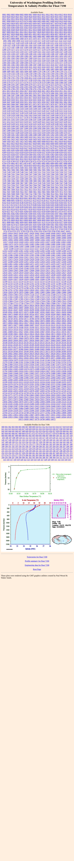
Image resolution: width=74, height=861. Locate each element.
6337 (43, 152)
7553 (9, 185)
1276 (35, 50)
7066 (35, 168)
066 (13, 433)
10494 (58, 235)
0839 (13, 34)
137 (40, 440)
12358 (10, 251)
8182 (39, 205)
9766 (54, 231)
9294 (39, 225)
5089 (39, 106)
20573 (47, 351)
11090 (58, 244)
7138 (13, 172)
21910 (26, 376)
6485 (44, 157)
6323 (17, 152)
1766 (61, 74)
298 (16, 457)
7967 (44, 196)
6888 (65, 163)
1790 (9, 78)
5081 (4, 106)
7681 (70, 192)
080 (60, 433)
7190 (9, 176)
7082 (4, 170)
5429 (35, 139)
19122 (53, 325)
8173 (9, 205)
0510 (17, 25)
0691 (52, 30)
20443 (26, 349)
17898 (53, 303)
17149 (42, 295)
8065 (44, 198)
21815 (31, 371)
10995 (21, 240)
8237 (48, 209)
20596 (5, 354)
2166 (61, 80)
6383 (57, 155)
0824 (30, 32)
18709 (47, 316)
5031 (17, 100)
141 (54, 440)
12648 (37, 277)
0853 (39, 34)
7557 (17, 185)
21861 (26, 373)
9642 (65, 227)
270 (64, 453)
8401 (61, 214)
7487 (26, 183)
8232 (44, 209)
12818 (21, 290)
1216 (65, 47)
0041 (70, 17)
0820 (13, 32)
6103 (17, 146)
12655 (5, 279)
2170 (9, 82)
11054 (37, 242)
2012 (30, 78)
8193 (70, 205)
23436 (47, 406)
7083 (9, 170)
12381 (53, 253)
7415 (57, 181)
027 (23, 429)
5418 (65, 137)
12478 (63, 264)
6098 (70, 144)
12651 (53, 277)
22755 (58, 393)
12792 (15, 290)
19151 (5, 327)
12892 (5, 295)
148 (6, 442)
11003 (47, 240)
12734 (15, 284)
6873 (22, 163)
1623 (9, 67)
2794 (44, 89)
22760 (69, 393)
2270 (30, 85)
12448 (10, 262)
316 (8, 460)
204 (54, 447)
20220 (42, 345)
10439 (31, 233)
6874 (26, 163)
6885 (57, 163)
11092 (68, 244)
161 (50, 442)
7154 (52, 172)
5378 (4, 135)
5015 (22, 98)
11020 (21, 242)
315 (4, 460)
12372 (10, 253)
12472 (37, 264)
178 (37, 444)
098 (50, 436)
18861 (26, 321)
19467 (42, 332)
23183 (10, 404)
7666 (48, 192)
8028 (17, 198)
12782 (37, 288)
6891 (4, 165)
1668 (65, 67)
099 (54, 436)
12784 (47, 288)
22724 (5, 393)
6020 (70, 141)
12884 (47, 292)
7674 (65, 192)
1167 (52, 45)
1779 (30, 76)
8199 (22, 207)
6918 (26, 165)
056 (50, 431)
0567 (48, 25)
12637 (47, 275)
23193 (21, 404)
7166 (26, 174)
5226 (65, 122)
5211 (4, 122)
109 (17, 438)
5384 (22, 135)
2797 (57, 89)
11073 (10, 244)
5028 (4, 100)
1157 (9, 45)
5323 (65, 130)
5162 (26, 115)
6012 (57, 141)
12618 (15, 273)
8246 (57, 209)
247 (57, 451)
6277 (57, 148)
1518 (70, 58)
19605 (21, 334)
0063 (57, 19)
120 (53, 438)
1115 (31, 41)
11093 (5, 246)
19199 (31, 327)
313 (67, 457)
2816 (22, 91)
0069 (13, 21)
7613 (30, 190)
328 (45, 460)
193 (16, 447)
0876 (13, 36)
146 (71, 440)
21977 (10, 378)
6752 (39, 161)
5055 (39, 102)
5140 (30, 113)
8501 (57, 218)
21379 (69, 362)
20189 (31, 345)
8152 (35, 203)
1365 (22, 56)
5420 (4, 139)
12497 (58, 266)
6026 (26, 144)
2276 (57, 85)
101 (60, 436)
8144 (13, 203)
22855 (5, 397)
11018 (10, 242)
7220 (48, 176)
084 (3, 436)
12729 (69, 281)
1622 (4, 67)
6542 (65, 157)
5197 (35, 120)
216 (23, 449)
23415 (37, 406)
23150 (5, 404)
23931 (53, 415)
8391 (35, 214)
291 (64, 455)
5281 (70, 126)
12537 (63, 266)
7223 (61, 176)
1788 (70, 76)
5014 (17, 98)
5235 (35, 124)
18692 (37, 316)
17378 (5, 299)
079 (57, 433)
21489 (10, 367)
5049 (17, 102)
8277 (13, 211)
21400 (10, 365)
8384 (22, 214)
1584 (22, 65)
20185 (26, 345)
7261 (30, 179)
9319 (30, 227)
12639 (58, 275)
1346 (52, 54)
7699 (17, 194)
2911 (61, 91)
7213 (26, 176)
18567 (42, 314)
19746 (21, 336)
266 (50, 453)
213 (13, 449)
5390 (44, 135)
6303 (48, 150)
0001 (4, 14)
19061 (53, 323)
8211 (70, 207)
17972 (10, 306)
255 (13, 453)
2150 (65, 78)
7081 (70, 168)
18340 (69, 310)
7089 (30, 170)
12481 (10, 266)
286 (47, 455)
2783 (70, 87)
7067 (39, 168)
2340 (13, 87)
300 (23, 457)
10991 (5, 240)
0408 (52, 21)
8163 (48, 203)
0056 (26, 19)
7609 (13, 190)
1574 (48, 63)
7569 (48, 185)
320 (21, 460)
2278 (65, 85)
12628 (69, 273)
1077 (39, 39)
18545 (26, 314)
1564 (4, 63)
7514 (35, 183)
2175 (30, 82)
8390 (30, 214)
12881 (31, 292)
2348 (48, 87)
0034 (52, 17)
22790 (26, 395)
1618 (61, 65)
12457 (58, 262)
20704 (31, 356)
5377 (70, 133)
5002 (35, 95)
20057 (26, 341)
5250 (30, 126)
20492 (42, 349)
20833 (58, 356)
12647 (31, 277)
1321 (39, 52)
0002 (9, 14)
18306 (37, 310)
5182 (44, 117)
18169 (58, 308)
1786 (61, 76)
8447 (26, 216)
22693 (42, 391)
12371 (5, 253)
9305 (70, 225)
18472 (10, 314)
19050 (47, 323)
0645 (4, 30)
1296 (70, 50)
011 (40, 427)
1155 (69, 43)
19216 (42, 327)
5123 (30, 111)
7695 (9, 194)
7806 (48, 194)
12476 (53, 264)
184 (57, 444)
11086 (47, 244)
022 (6, 429)
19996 (47, 338)
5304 (61, 128)
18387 (37, 312)
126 (3, 440)
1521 (13, 60)
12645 (21, 277)
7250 (65, 176)
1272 (17, 50)
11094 (11, 246)
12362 (26, 251)
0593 (30, 28)
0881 (30, 36)
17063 (15, 295)
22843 (63, 395)
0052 (9, 19)
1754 (9, 74)
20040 (5, 341)
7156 (61, 172)
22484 (42, 386)
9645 (70, 227)
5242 (65, 124)
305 (40, 457)
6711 (4, 161)
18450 (63, 312)
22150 (37, 380)
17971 (5, 306)
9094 (22, 222)
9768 (58, 231)
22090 (10, 380)
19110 (42, 325)
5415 (52, 137)
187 (67, 444)
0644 (70, 28)
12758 (31, 286)
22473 (26, 386)
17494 (10, 301)
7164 (17, 174)
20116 (21, 343)
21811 (26, 371)
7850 (9, 196)
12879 (21, 292)
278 (20, 455)
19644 (47, 334)
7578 (65, 185)
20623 (42, 354)
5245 (9, 126)
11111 (21, 249)
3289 (22, 95)
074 (40, 433)
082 (67, 433)
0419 (61, 21)
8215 (17, 209)
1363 (13, 56)
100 (57, 436)
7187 (65, 174)
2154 (13, 80)
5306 (70, 128)
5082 (9, 106)
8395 (52, 214)
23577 (21, 411)
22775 (15, 395)
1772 (13, 76)
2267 (17, 85)
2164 (52, 80)
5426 (30, 139)
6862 (13, 163)
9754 (10, 231)
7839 (65, 194)
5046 (4, 102)
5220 (39, 122)
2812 (4, 91)
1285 (65, 50)
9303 (61, 225)
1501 (9, 58)
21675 (31, 369)
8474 (65, 216)
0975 (9, 39)
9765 (49, 231)
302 (30, 457)
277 (16, 455)
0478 (57, 23)
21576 (69, 367)
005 (20, 427)
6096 (61, 144)
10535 (10, 238)
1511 (39, 58)
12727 (58, 281)
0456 (35, 23)
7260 (26, 179)
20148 (69, 343)
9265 (4, 225)
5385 (26, 135)
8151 (30, 203)
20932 (31, 358)
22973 (15, 400)
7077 (52, 168)
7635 (65, 190)
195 (23, 447)
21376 (63, 362)
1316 (22, 52)
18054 (53, 306)
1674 (22, 69)
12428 (26, 260)
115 (36, 438)
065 (9, 433)
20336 (53, 347)
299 (20, 457)
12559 (53, 268)
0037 (61, 17)
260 (30, 453)
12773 (63, 286)
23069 (15, 402)
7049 (22, 168)
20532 (5, 351)
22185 (63, 380)
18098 (26, 308)
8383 (17, 214)
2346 (39, 87)
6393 (70, 155)
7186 (61, 174)
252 (3, 453)
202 (47, 447)
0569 (57, 25)
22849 (69, 395)
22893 (21, 397)
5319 (48, 130)
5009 (65, 95)
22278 (21, 384)
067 (16, 433)
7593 (22, 187)
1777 (22, 76)
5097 (70, 106)
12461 (10, 264)
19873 (58, 336)
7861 (17, 196)
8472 (61, 216)
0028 (26, 17)
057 (54, 431)
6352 (65, 152)
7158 (70, 172)
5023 (52, 98)
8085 (70, 198)
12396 (37, 255)
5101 (13, 109)
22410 (69, 384)
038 (60, 429)
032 (40, 429)
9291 (30, 225)
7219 (43, 176)
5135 (9, 113)
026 (20, 429)
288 (54, 455)
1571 (35, 63)
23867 (31, 415)
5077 (57, 104)
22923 (37, 397)
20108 (5, 343)
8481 (13, 218)
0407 (48, 21)
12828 (5, 292)
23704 (5, 413)
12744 (42, 284)
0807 (4, 32)
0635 (48, 28)
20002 (58, 338)
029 (30, 429)
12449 (15, 262)
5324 (70, 130)
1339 (26, 54)
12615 (69, 270)
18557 (37, 314)
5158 (9, 115)
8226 (39, 209)
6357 (17, 155)
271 (67, 453)
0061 (48, 19)
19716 (69, 334)
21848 (15, 373)
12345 (67, 249)
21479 (63, 365)
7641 (70, 190)
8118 (26, 200)
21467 (53, 365)
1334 (4, 54)
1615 (48, 65)
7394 (26, 181)
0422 (4, 23)
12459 (69, 262)
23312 (47, 404)
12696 (42, 279)
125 (70, 438)
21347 (53, 362)
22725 (10, 393)
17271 (26, 297)
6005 (39, 141)
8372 (57, 211)
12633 (26, 275)
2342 (22, 87)
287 (50, 455)
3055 (30, 93)
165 (64, 442)
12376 (26, 253)
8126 (43, 200)
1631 (30, 67)
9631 (48, 227)
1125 (5, 43)
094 (37, 436)
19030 (37, 323)
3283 (65, 93)
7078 (57, 168)
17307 (31, 297)
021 (3, 429)
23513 (47, 408)
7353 (65, 179)
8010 (4, 198)
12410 (21, 257)
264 (43, 453)
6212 (56, 146)
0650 (22, 30)
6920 (35, 165)
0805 (70, 30)
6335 (35, 152)
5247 (17, 126)
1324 (52, 52)
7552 (4, 185)
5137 (17, 113)
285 (43, 455)
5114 (65, 109)
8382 (13, 214)
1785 (57, 76)
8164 (52, 203)
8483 (22, 218)
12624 (47, 273)
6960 (57, 165)
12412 (31, 257)
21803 (10, 371)
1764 (52, 74)
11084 (37, 244)
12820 (31, 290)
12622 (37, 273)
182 (50, 444)
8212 (4, 209)
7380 (9, 181)
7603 (61, 187)
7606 (4, 190)
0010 (39, 14)
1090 (70, 39)
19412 (15, 332)
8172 (4, 205)
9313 (17, 227)
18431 (58, 312)
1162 (30, 45)
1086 (52, 39)
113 (30, 438)
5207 (57, 120)
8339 (44, 211)
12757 (26, 286)
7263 (39, 179)
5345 (57, 133)
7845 (70, 194)
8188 (57, 205)
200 (40, 447)
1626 (22, 67)
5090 (44, 106)
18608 (63, 314)
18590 (47, 314)
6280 (70, 148)
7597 (39, 187)
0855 (48, 34)
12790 (5, 290)
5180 (35, 117)
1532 (39, 60)
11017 (5, 242)
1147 (35, 43)
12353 (5, 251)
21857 (21, 373)
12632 (21, 275)
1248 (69, 47)
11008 (58, 240)
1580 (4, 65)
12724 (47, 281)
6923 (48, 165)
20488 (37, 349)
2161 (39, 80)
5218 (35, 122)
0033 (48, 17)
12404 (63, 255)
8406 (65, 214)
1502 (13, 58)
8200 (26, 207)
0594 (35, 28)
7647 (9, 192)
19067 (5, 325)
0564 (35, 25)
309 (54, 457)
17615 (63, 301)
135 (33, 440)
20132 (31, 343)
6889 (70, 163)
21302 (37, 362)
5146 (57, 113)
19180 (21, 327)
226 (57, 449)
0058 (35, 19)
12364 (37, 251)
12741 (31, 284)
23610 (53, 411)
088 (16, 436)
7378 (4, 181)
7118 (4, 172)
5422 (13, 139)
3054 (26, 93)
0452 (17, 23)
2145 (44, 78)
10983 (31, 238)
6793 (70, 161)
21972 (69, 376)
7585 (4, 187)
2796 (52, 89)
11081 (26, 244)
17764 (26, 303)
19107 (37, 325)
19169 (10, 327)
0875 (9, 36)
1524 (26, 60)
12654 (69, 277)
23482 (15, 408)
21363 (58, 362)
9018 (65, 220)
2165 (57, 80)
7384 (17, 181)
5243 (70, 124)
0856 (52, 34)
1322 (44, 52)
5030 (13, 100)
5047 (9, 102)
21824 (42, 371)
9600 (35, 227)
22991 (31, 400)
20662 (10, 356)
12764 (37, 286)
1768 (70, 74)
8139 (70, 200)
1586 (30, 65)
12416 (47, 257)
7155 (57, 172)
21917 (31, 376)
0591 (22, 28)
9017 (61, 220)
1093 (14, 41)
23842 (5, 415)
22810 (42, 395)
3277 (39, 93)
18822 (69, 319)
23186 (15, 404)
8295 (30, 211)
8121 (30, 200)
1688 (4, 71)
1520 (9, 60)
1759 (30, 74)
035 (50, 429)
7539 (48, 183)
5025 (61, 98)
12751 (5, 286)
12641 (69, 275)
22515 (69, 386)
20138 (58, 343)
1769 (4, 76)
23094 (42, 402)
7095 (44, 170)
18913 (53, 321)
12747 (53, 284)
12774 (69, 286)
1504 (22, 58)
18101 (31, 308)
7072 (44, 168)
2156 (22, 80)
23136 (69, 402)
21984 (15, 378)
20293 (31, 347)
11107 (6, 249)
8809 (13, 220)
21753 (58, 369)
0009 (35, 14)
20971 (53, 358)
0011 (43, 14)
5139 (26, 113)
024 (13, 429)
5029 (9, 100)
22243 (53, 382)
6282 (9, 150)
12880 (26, 292)
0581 (70, 25)
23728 (15, 413)
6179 (52, 146)
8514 (70, 218)
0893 (57, 36)
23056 (5, 402)
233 (9, 451)
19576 (63, 332)
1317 (26, 52)
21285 (10, 362)
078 (54, 433)
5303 (57, 128)
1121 (56, 41)
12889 (69, 292)
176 (30, 444)
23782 (47, 413)
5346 (61, 133)
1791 (13, 78)
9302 (57, 225)
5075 (48, 104)
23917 (47, 415)
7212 (22, 176)
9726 (52, 229)
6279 (65, 148)
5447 (65, 139)
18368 (15, 312)
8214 (13, 209)
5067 (17, 104)
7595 (30, 187)
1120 (52, 41)
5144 (48, 113)
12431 (42, 260)
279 (23, 455)
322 (25, 460)
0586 (13, 28)
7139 (17, 172)
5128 (52, 111)
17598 (53, 301)
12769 (53, 286)
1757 (22, 74)
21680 (37, 369)
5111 (52, 109)
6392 (65, 155)
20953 (37, 358)
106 (6, 438)
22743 (37, 393)
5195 (26, 120)
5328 (17, 133)
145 (67, 440)
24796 (42, 419)
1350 (70, 54)
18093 (15, 308)
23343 (63, 404)
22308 (42, 384)
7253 (9, 179)
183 (54, 444)
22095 (15, 380)
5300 (44, 128)
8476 (70, 216)
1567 (17, 63)
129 (13, 440)
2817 (26, 91)
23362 (5, 406)
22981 (21, 400)
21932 (37, 376)
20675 (15, 356)
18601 (58, 314)
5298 (35, 128)
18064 (58, 306)
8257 (9, 211)
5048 (13, 102)
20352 (63, 347)
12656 (10, 279)
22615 (63, 389)
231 (3, 451)
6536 (57, 157)
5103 (22, 109)
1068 (22, 39)
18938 (69, 321)
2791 (35, 89)
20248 (69, 345)
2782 (65, 87)
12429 (31, 260)
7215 (35, 176)
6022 (9, 144)
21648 (5, 369)
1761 (39, 74)
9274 (13, 225)
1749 (57, 71)
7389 (22, 181)
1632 (35, 67)
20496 (47, 349)
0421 (70, 21)
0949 (65, 36)
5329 (22, 133)
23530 (63, 408)
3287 (13, 95)
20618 (26, 354)
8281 (22, 211)
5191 (9, 120)
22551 (21, 389)
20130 (26, 343)
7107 (65, 170)
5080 (70, 104)
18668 (26, 316)
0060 (44, 19)
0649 (17, 30)
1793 (17, 78)
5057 (48, 102)
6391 (61, 155)
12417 (53, 257)
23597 (37, 411)
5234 (30, 124)
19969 (21, 338)
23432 (42, 406)
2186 (61, 82)
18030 (37, 306)
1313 (9, 52)
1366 (26, 56)
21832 (53, 371)
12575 (63, 268)
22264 (5, 384)
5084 (17, 106)
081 (64, 433)
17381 (10, 299)
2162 (44, 80)
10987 (53, 238)
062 (71, 431)
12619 (21, 273)
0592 (26, 28)
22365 (47, 384)
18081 (5, 308)
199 (37, 447)
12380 (47, 253)
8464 (48, 216)
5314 (26, 130)
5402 (17, 137)
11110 (16, 249)
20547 (21, 351)
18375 (26, 312)
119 (50, 438)
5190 (4, 120)
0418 (57, 21)
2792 (39, 89)
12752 (10, 286)
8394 (48, 214)
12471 (31, 264)
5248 (22, 126)
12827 (69, 290)
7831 (57, 194)
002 (9, 427)
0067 (4, 21)
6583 (70, 157)
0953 (70, 36)
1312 (4, 52)
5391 (48, 135)
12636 (42, 275)
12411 (26, 257)
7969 (48, 196)
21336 (47, 362)
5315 (30, 130)
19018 (31, 323)
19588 (5, 334)
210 (3, 449)
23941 (58, 415)
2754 (57, 87)
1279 (48, 50)
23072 (26, 402)
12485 (31, 266)
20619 (31, 354)
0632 (44, 28)
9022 (70, 220)
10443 (42, 233)
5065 (9, 104)
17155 (47, 295)
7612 (26, 190)
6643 (65, 159)
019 (67, 427)
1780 (35, 76)
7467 (22, 183)
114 (33, 438)
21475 (58, 365)
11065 (68, 242)
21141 (37, 360)
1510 (35, 58)
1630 (26, 67)
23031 (42, 400)
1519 (4, 60)
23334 (53, 404)
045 (13, 431)
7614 (35, 190)
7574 (57, 185)
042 (3, 431)
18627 (69, 314)
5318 (43, 130)
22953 (53, 397)
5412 (39, 137)
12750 (69, 284)
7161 (13, 174)
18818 (53, 319)
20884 (5, 358)
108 (13, 438)
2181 (52, 82)
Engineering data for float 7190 (37, 565)
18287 (21, 310)
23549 (5, 411)
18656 (21, 316)
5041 (61, 100)
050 (30, 431)
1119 (48, 41)
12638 (53, 275)
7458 (17, 183)
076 (47, 433)
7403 (39, 181)
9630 (43, 227)
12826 (63, 290)
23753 (37, 413)
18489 (15, 314)
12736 (21, 284)
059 (60, 431)
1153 (61, 43)
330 (52, 460)
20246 (63, 345)
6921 (39, 165)
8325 (39, 211)
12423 (10, 260)
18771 (26, 319)
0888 (48, 36)
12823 (47, 290)
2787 (17, 89)
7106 (61, 170)
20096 (63, 341)
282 (33, 455)
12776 (10, 288)
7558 (22, 185)
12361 (21, 251)
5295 (30, 128)
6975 (13, 168)
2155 (17, 80)
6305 (57, 150)
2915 (9, 93)
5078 (61, 104)
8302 (35, 211)
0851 (30, 34)
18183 (63, 308)
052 (37, 431)
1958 (26, 78)
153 (23, 442)
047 (20, 431)
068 (20, 433)
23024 (37, 400)
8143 (9, 203)
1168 (56, 45)
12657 (15, 279)
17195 (69, 295)
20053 (21, 341)
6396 (9, 157)
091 (26, 436)
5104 (26, 109)
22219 (31, 382)
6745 (8, 161)
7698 (13, 194)
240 (33, 451)
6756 (57, 161)
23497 (37, 408)
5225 (61, 122)
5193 (17, 120)
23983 (26, 417)
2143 (35, 78)
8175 (17, 205)
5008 (61, 95)
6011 (52, 141)
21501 (26, 367)
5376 (65, 133)
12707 (63, 279)
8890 (26, 220)
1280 (52, 50)
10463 (15, 235)
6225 (17, 148)
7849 (4, 196)
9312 (13, 227)
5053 (35, 102)
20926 (26, 358)
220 (36, 449)
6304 (52, 150)
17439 (53, 299)
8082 (65, 198)
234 (13, 451)
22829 (53, 395)
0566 (43, 25)
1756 (17, 74)
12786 (58, 288)
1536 (52, 60)
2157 (26, 80)
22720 (63, 391)
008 (30, 427)
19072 (10, 325)
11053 (31, 242)
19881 (5, 338)
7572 (52, 185)
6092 (44, 144)
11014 (68, 240)
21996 (26, 378)
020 (71, 427)
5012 (8, 98)
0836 (4, 34)
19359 (47, 330)
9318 (26, 227)
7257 (17, 179)
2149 (61, 78)
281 (30, 455)
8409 (4, 216)
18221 (69, 308)
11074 (15, 244)
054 (43, 431)
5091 (48, 106)
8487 (35, 218)
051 (33, 431)
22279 (26, 384)
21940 (47, 376)
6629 (9, 159)
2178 (39, 82)
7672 (61, 192)
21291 (21, 362)
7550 (70, 183)
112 (27, 438)
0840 (17, 34)
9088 (9, 222)
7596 (35, 187)
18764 (21, 319)
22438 (5, 386)
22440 (10, 386)
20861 (69, 356)
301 (26, 457)
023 (9, 429)
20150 (5, 345)
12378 (37, 253)
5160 (17, 115)
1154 (65, 43)
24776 (37, 419)
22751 (47, 393)
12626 (58, 273)
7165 (22, 174)
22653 (15, 391)
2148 (57, 78)
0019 (4, 17)
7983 (52, 196)
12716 (26, 281)
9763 (40, 231)
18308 (42, 310)
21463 (47, 365)
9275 (17, 225)
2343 (26, 87)
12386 (10, 255)
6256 (44, 148)
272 (71, 453)
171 (13, 444)
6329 (26, 152)
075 (43, 433)
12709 (5, 281)
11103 (52, 246)
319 (18, 460)
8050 (30, 198)
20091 (58, 341)
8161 (39, 203)
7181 (39, 174)
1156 (5, 45)
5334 (44, 133)
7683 (4, 194)
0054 (17, 19)
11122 (52, 249)
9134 (48, 222)
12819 (26, 290)
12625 (53, 273)
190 (6, 447)
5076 (52, 104)
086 (9, 436)
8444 (22, 216)
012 (43, 427)
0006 (26, 14)
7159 (4, 174)
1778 (26, 76)
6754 (48, 161)
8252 (65, 209)
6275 (48, 148)
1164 (39, 45)
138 (43, 440)
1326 (57, 52)
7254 (13, 179)
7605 (70, 187)
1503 (17, 58)
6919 (30, 165)
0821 (17, 32)
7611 (22, 190)
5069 (26, 104)
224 (50, 449)
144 (64, 440)
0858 (61, 34)
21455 (42, 365)
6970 (4, 168)
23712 (10, 413)
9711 (48, 229)
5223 (52, 122)
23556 (10, 411)
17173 (58, 295)
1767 (65, 74)
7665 (44, 192)
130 (16, 440)
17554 (42, 301)
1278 (44, 50)
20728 (42, 356)
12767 (42, 286)
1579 (70, 63)
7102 (57, 170)
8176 (22, 205)
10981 (21, 238)
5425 (26, 139)
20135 (42, 343)
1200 (34, 47)
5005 (48, 95)
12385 (5, 255)
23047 (53, 400)
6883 (48, 163)
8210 (65, 207)
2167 (65, 80)
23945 (69, 415)
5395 (57, 135)
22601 (58, 389)
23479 (10, 408)
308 (50, 457)
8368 (48, 211)
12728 (63, 281)
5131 (61, 111)
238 (26, 451)
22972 (10, 400)
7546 (57, 183)
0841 (22, 34)
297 (13, 457)
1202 (43, 47)
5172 (70, 115)
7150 (35, 172)
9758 (23, 231)
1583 (17, 65)
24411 (53, 417)
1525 (30, 60)
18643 (10, 316)
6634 (30, 159)
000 (3, 427)
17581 (47, 301)
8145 (17, 203)
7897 (22, 196)
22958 (63, 397)
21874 (42, 373)
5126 (43, 111)
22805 (37, 395)
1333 (70, 52)
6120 (39, 146)
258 (23, 453)
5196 (30, 120)
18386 (31, 312)
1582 (13, 65)
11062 (58, 242)
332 (59, 460)
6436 (30, 157)
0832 (57, 32)
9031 (4, 222)
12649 (42, 277)
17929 (63, 303)
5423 (17, 139)
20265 (5, 347)
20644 (69, 354)
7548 (65, 183)
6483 (35, 157)
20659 (5, 356)
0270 (22, 21)
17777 (31, 303)
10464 (21, 235)
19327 (21, 330)
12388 (15, 255)
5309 (13, 130)
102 (64, 436)
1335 (9, 54)
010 (37, 427)
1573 (44, 63)
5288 (26, 128)
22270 (10, 384)
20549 (26, 351)
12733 (10, 284)
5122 (26, 111)
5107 (39, 109)
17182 (63, 295)
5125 (39, 111)
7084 (13, 170)
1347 (57, 54)
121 (57, 438)
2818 (30, 91)
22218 (26, 382)
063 (3, 433)
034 (47, 429)
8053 (39, 198)
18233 (5, 310)
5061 (61, 102)
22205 (10, 382)
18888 (47, 321)
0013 (52, 14)
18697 (42, 316)
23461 (69, 406)
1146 (30, 43)
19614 (26, 334)
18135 (47, 308)
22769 (5, 395)
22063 (58, 378)
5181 (39, 117)
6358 (22, 155)
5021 (48, 98)
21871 (37, 373)
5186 (57, 117)
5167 (48, 115)
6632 (22, 159)
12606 (21, 270)
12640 (63, 275)
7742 (30, 194)
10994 (15, 240)
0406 (43, 21)
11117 (37, 249)
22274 (15, 384)
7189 (4, 176)
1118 (43, 41)
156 (33, 442)
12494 (47, 266)
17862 (42, 303)
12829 (10, 292)
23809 (69, 413)
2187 (65, 82)
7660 (30, 192)
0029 (30, 17)
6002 (35, 141)
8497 (44, 218)
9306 (4, 227)
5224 (57, 122)
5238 (48, 124)
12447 (5, 262)
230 (71, 449)
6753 (43, 161)
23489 (26, 408)
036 (54, 429)
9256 (57, 222)
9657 (22, 229)
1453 (65, 56)
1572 (39, 63)
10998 (37, 240)
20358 (5, 349)
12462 (15, 264)
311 (60, 457)
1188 (17, 47)
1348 (61, 54)
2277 (61, 85)
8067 (52, 198)
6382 (52, 155)
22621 (69, 389)
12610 (42, 270)
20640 (63, 354)
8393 (44, 214)
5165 (39, 115)
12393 (26, 255)
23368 (10, 406)
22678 (31, 391)
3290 (26, 95)
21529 (47, 367)
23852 (15, 415)
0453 (22, 23)
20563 (37, 351)
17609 (58, 301)
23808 (63, 413)
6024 (17, 144)
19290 (63, 327)
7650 (17, 192)
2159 (35, 80)
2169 (4, 82)
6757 (61, 161)
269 (60, 453)
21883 (58, 373)
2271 (35, 85)
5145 (52, 113)
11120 (47, 249)
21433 (26, 365)
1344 (44, 54)
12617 (10, 273)
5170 (61, 115)
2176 (35, 82)
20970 (47, 358)
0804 (65, 30)
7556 (13, 185)
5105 (31, 109)
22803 (31, 395)
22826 (47, 395)
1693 (22, 71)
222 (43, 449)
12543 (15, 268)
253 (6, 453)
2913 (70, 91)
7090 (35, 170)
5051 (26, 102)
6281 (4, 150)
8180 (35, 205)
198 (33, 447)
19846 (53, 336)
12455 (47, 262)
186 (64, 444)
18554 (31, 314)
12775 (5, 288)
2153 (9, 80)
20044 (15, 341)
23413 (31, 406)
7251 (70, 176)
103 (67, 436)
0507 (4, 25)
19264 (53, 327)
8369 (52, 211)
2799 (65, 89)
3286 (9, 95)
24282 (42, 417)
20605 (21, 354)
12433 (47, 260)
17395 (21, 299)
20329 (42, 347)
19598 (10, 334)
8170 (70, 203)
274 (6, 455)
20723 (37, 356)
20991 (63, 358)
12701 (53, 279)
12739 (26, 284)
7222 (57, 176)
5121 (22, 111)
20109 (10, 343)
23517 (53, 408)
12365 (42, 251)
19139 (63, 325)
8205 (44, 207)
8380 (4, 214)
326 (38, 460)
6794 (4, 163)
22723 (69, 391)
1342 (39, 54)
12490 (42, 266)
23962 (15, 417)
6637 (39, 159)
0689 (44, 30)
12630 (10, 275)
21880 (53, 373)
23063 (10, 402)
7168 (35, 174)
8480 (9, 218)
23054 (69, 400)
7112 (70, 170)
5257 (52, 126)
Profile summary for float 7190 (37, 561)
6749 (26, 161)
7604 (65, 187)
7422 (61, 181)
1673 (17, 69)
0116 (17, 21)
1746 (44, 71)
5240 (57, 124)
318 (14, 460)
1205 (56, 47)
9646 (4, 229)
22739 (26, 393)
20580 (58, 351)
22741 (31, 393)
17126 (31, 295)
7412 (52, 181)
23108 (58, 402)
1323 (48, 52)
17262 (10, 297)
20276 (21, 347)
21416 (15, 365)
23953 (10, 417)
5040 (57, 100)
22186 (69, 380)
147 (3, 442)
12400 (47, 255)
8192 (65, 205)
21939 (42, 376)
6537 (61, 157)
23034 (47, 400)
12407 (5, 257)
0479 (61, 23)
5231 (17, 124)
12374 (21, 253)
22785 (21, 395)
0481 (65, 23)
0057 (30, 19)
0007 (30, 14)
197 (30, 447)
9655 (17, 229)
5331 (30, 133)
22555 (31, 389)
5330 (26, 133)
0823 (26, 32)
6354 (4, 155)
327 (42, 460)
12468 (26, 264)
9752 (5, 231)
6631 (17, 159)
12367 (53, 251)
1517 (65, 58)
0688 (39, 30)
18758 (10, 319)
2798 (61, 89)
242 (40, 451)
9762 (36, 231)
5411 (35, 137)
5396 (61, 135)
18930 (63, 321)
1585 (26, 65)
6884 (52, 163)
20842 (63, 356)
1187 (13, 47)
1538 (61, 60)
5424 (22, 139)
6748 (22, 161)
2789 (26, 89)
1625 (17, 67)
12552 (42, 268)
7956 (39, 196)
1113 (22, 41)
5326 (9, 133)
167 (71, 442)
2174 (26, 82)
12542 (10, 268)
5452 (17, 141)
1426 (35, 56)
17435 (47, 299)
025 (16, 429)
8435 (13, 216)
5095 (65, 106)
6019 (65, 141)
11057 (47, 242)
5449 (4, 141)
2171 (13, 82)
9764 (45, 231)
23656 (63, 411)
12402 (58, 255)
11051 (26, 242)
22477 (37, 386)
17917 (58, 303)
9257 (61, 222)
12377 (31, 253)
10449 (53, 233)
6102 (13, 146)
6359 (26, 155)
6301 (39, 150)
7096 (48, 170)
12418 (58, 257)
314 (71, 457)
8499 (52, 218)
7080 (65, 168)
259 (26, 453)
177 (33, 444)
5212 (8, 122)
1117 (39, 41)
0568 (52, 25)
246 (54, 451)
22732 (21, 393)
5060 (57, 102)
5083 (13, 106)
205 (57, 447)
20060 (37, 341)
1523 (22, 60)
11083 (31, 244)
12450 (21, 262)
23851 (10, 415)
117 (43, 438)
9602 (39, 227)
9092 (17, 222)
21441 (37, 365)
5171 (65, 115)
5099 (4, 109)
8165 (57, 203)
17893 (47, 303)
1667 (61, 67)
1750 (61, 71)
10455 (58, 233)
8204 (39, 207)
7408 (48, 181)
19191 (26, 327)
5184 (52, 117)
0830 (48, 32)
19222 (47, 327)
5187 (61, 117)
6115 (26, 146)
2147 (52, 78)
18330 (63, 310)
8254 (4, 211)
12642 (5, 277)
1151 (52, 43)
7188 (70, 174)
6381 (48, 155)
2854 (52, 91)
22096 (21, 380)
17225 (5, 297)
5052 (30, 102)
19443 (31, 332)
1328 (65, 52)
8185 (52, 205)
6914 (9, 165)
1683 (52, 69)
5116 (4, 111)
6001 (30, 141)
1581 (9, 65)
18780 (31, 319)
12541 (5, 268)
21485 (69, 365)
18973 (5, 323)
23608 (47, 411)
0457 (39, 23)
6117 (30, 146)
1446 (39, 56)
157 (37, 442)
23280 (31, 404)
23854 (21, 415)
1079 (48, 39)
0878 (22, 36)
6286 (26, 150)
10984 (37, 238)
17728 (21, 303)
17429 (42, 299)
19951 (15, 338)
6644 (70, 159)
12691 (37, 279)
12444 (58, 260)
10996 (26, 240)
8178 (26, 205)
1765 (57, 74)
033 (43, 429)
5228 (4, 124)
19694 (58, 334)
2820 (39, 91)
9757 (19, 231)
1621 (70, 65)
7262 (35, 179)
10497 (69, 235)
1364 (17, 56)
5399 (4, 137)
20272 (15, 347)
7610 (17, 190)
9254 (52, 222)
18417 (53, 312)
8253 (70, 209)
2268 (22, 85)
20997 (69, 358)
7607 (9, 190)
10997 (31, 240)
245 (50, 451)
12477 (58, 264)
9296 (44, 225)
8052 (35, 198)
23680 (69, 411)
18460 (69, 312)
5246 (13, 126)
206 (60, 447)
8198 (17, 207)
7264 (44, 179)
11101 (42, 246)
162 (54, 442)
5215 (22, 122)
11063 (63, 242)
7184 (52, 174)
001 (6, 427)
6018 (61, 141)
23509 (42, 408)
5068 (22, 104)
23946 (5, 417)
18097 (21, 308)
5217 (30, 122)
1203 (48, 47)
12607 (26, 270)
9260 (65, 222)
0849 (26, 34)
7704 (26, 194)
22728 (15, 393)
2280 (4, 87)
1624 (13, 67)
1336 (13, 54)
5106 (35, 109)
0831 (52, 32)
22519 (5, 389)
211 (6, 449)
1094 (18, 41)
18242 (10, 310)
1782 (44, 76)
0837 (9, 34)
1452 (61, 56)
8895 (30, 220)
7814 (52, 194)
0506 (70, 23)
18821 (63, 319)
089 (20, 436)
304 (37, 457)
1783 (48, 76)
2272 (39, 85)
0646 (9, 30)
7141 (26, 172)
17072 (21, 295)
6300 (35, 150)
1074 (26, 39)
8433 (9, 216)
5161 (22, 115)
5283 (9, 128)
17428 (37, 299)
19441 (26, 332)
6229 (35, 148)
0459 (48, 23)
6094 (52, 144)
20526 (58, 349)
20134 (37, 343)
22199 (5, 382)
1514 (52, 58)
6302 (44, 150)
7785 (39, 194)
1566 (13, 63)
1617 (57, 65)
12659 (26, 279)
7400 (35, 181)
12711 (10, 281)
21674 (26, 369)
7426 (70, 181)
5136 (13, 113)
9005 (52, 220)
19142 (69, 325)
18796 (42, 319)
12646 (26, 277)
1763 (48, 74)
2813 (9, 91)
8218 (30, 209)
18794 (37, 319)
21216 (58, 360)
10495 (63, 235)
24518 (69, 417)
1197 (21, 47)
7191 (13, 176)
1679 (39, 69)
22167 (47, 380)
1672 (13, 69)
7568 (44, 185)
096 (43, 436)
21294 (26, 362)
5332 (35, 133)
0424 (13, 23)
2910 (57, 91)
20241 (58, 345)
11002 (42, 240)
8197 (13, 207)
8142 (4, 203)
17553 (37, 301)
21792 (5, 371)
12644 (15, 277)
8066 (48, 198)
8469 (57, 216)
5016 (26, 98)
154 (26, 442)
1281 (57, 50)
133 (26, 440)
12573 (58, 268)
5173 (4, 117)
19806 (37, 336)
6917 (22, 165)
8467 (52, 216)
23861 (26, 415)
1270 (9, 50)
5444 (52, 139)
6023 (13, 144)
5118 (8, 111)
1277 (39, 50)
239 (30, 451)
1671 (9, 69)
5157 (4, 115)
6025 (22, 144)
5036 (39, 100)
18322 (58, 310)
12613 (58, 270)
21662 (10, 369)
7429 (4, 183)
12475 (47, 264)
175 (26, 444)
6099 (4, 146)
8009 (70, 196)
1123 (65, 41)
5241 (61, 124)
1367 (30, 56)
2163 (48, 80)
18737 (63, 316)
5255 (48, 126)
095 (40, 436)
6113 (22, 146)
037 (57, 429)
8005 (61, 196)
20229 (53, 345)
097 (47, 436)
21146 (47, 360)
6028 (35, 144)
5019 (39, 98)
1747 (48, 71)
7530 (44, 183)
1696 (35, 71)
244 (47, 451)
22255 (63, 382)
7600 (52, 187)
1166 (48, 45)
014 (50, 427)
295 (6, 457)
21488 (5, 367)
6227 (26, 148)
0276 (26, 21)
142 (57, 440)
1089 (65, 39)
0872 (65, 34)
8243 (52, 209)
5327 (13, 133)
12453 (37, 262)
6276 (52, 148)
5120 (17, 111)
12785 (53, 288)
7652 (22, 192)
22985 (26, 400)
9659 (26, 229)
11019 (15, 242)
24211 (37, 417)
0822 (22, 32)
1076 (35, 39)
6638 (44, 159)
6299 (30, 150)
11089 (52, 244)
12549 (26, 268)
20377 (15, 349)
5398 (70, 135)
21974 (5, 378)
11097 (21, 246)
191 (9, 447)
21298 (31, 362)
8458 (39, 216)
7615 (39, 190)
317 (11, 460)
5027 (70, 98)
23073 (31, 402)
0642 (61, 28)
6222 (4, 148)
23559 (15, 411)
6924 (52, 165)
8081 (61, 198)
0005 (22, 14)
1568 (22, 63)
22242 (47, 382)
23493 (31, 408)
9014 (57, 220)
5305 (65, 128)
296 (9, 457)
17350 (69, 297)
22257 (69, 382)
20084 (53, 341)
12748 (58, 284)
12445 (63, 260)
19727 (10, 336)
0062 (52, 19)
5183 (48, 117)
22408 (63, 384)
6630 (13, 159)
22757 (63, 393)
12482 (15, 266)
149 (9, 442)
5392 (52, 135)
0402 (30, 21)
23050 (63, 400)
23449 (53, 406)
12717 (31, 281)
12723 (42, 281)
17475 (69, 299)
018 (64, 427)
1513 (48, 58)
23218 (26, 404)
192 (13, 447)
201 (43, 447)
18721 (53, 316)
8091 (13, 200)
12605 (15, 270)
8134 (61, 200)
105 (3, 438)
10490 (53, 235)
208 (67, 447)
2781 (61, 87)
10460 (5, 235)
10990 (69, 238)
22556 (37, 389)
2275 (52, 85)
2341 (17, 87)
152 (20, 442)
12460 (5, 264)
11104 (58, 246)
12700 (47, 279)
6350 (61, 152)
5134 (4, 113)
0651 (26, 30)
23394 (21, 406)
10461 (10, 235)
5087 (30, 106)
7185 (57, 174)
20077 (47, 341)
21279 (5, 362)
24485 (58, 417)
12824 (53, 290)
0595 (39, 28)
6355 (9, 155)
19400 (69, 330)
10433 (5, 233)
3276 (35, 93)
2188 (70, 82)
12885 (53, 292)
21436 (31, 365)
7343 (48, 179)
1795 (22, 78)
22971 (5, 400)
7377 (70, 179)
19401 (5, 332)
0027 (22, 17)
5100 (9, 109)
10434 (10, 233)
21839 (69, 371)
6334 (30, 152)
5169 (57, 115)
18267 (15, 310)
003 (13, 427)
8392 (39, 214)
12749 (63, 284)
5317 (39, 130)
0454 (26, 23)
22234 (42, 382)
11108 (11, 249)
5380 (9, 135)
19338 (26, 330)
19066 (69, 323)
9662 (35, 229)
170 (9, 444)
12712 (15, 281)
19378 (58, 330)
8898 (39, 220)
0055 (22, 19)
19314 (10, 330)
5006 (52, 95)
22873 (15, 397)
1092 (9, 41)
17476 (5, 301)
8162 (44, 203)
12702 (58, 279)
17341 (63, 297)
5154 (61, 113)
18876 (42, 321)
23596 (31, 411)
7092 (39, 170)
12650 (47, 277)
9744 (61, 229)
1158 (13, 45)
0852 (35, 34)
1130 (26, 43)
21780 (69, 369)
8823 (22, 220)
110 (20, 438)
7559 (26, 185)
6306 (61, 150)
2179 (44, 82)
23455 (63, 406)
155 (30, 442)
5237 (44, 124)
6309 (4, 152)
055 (47, 431)
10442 (37, 233)
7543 (52, 183)
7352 (61, 179)
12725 (53, 281)
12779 (21, 288)
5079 (65, 104)
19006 (15, 323)
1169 (61, 45)
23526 (58, 408)
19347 (37, 330)
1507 (26, 58)
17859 (37, 303)
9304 (65, 225)
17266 (15, 297)
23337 (58, 404)
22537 (15, 389)
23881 (42, 415)
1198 (26, 47)
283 (37, 455)
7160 (9, 174)
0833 (61, 32)
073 (37, 433)
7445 (9, 183)
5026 (65, 98)
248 (60, 451)
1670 (4, 69)
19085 (21, 325)
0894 (61, 36)
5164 (35, 115)
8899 (44, 220)
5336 (48, 133)
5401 (13, 137)
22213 (21, 382)
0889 (52, 36)
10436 (21, 233)
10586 (15, 238)
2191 (13, 85)
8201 (30, 207)
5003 (39, 95)
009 (33, 427)
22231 (37, 382)
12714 (20, 281)
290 (60, 455)
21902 (15, 376)
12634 (31, 275)
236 (20, 451)
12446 (69, 260)
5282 (4, 128)
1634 (44, 67)
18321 (53, 310)
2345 (35, 87)
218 (30, 449)
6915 (13, 165)
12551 (37, 268)
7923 (26, 196)
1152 (56, 43)
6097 (65, 144)
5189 (70, 117)
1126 (9, 43)
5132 (65, 111)
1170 (65, 45)
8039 (22, 198)
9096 (30, 222)
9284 (22, 225)
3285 (4, 95)
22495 (47, 386)
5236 (39, 124)
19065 (63, 323)
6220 (70, 146)
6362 (39, 155)
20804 (47, 356)
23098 (47, 402)
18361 (10, 312)
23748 (26, 413)
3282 (61, 93)
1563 (70, 60)
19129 (58, 325)
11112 (26, 249)
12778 (15, 288)
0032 (44, 17)
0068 (9, 21)
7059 (30, 168)
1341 (35, 54)
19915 (10, 338)
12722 (37, 281)
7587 (13, 187)
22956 (58, 397)
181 (47, 444)
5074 (44, 104)
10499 (5, 238)
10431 (68, 231)
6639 (48, 159)
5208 (61, 120)
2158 (30, 80)
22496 (53, 386)
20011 (63, 338)
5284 (13, 128)
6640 (52, 159)
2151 (70, 78)
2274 (48, 85)
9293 (35, 225)
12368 (58, 251)
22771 (10, 395)
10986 (47, 238)
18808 (47, 319)
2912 (65, 91)
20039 (69, 338)
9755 (14, 231)
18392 (42, 312)
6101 (9, 146)
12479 (69, 264)
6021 (4, 144)
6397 (13, 157)
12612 (53, 270)
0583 (9, 28)
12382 (58, 253)
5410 (30, 137)
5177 (22, 117)
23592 (26, 411)
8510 (61, 218)
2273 (44, 85)
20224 (47, 345)
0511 (22, 25)
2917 (17, 93)
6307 (65, 150)
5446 (61, 139)
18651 (15, 316)
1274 (26, 50)
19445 (37, 332)
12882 (37, 292)
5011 (4, 98)
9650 (9, 229)
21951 (53, 376)
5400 (9, 137)
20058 (31, 341)
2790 (30, 89)
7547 (61, 183)
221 (40, 449)
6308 (70, 150)
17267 (21, 297)
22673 (26, 391)
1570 (30, 63)
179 (40, 444)
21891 (5, 376)
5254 (44, 126)
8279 (17, 211)
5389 (39, 135)
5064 (4, 104)
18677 (31, 316)
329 (49, 460)
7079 (61, 168)
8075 (57, 198)
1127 (13, 43)
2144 (39, 78)
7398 (30, 181)
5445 (57, 139)
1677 (30, 69)
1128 (17, 43)
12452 (31, 262)
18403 (47, 312)
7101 (52, 170)
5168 (52, 115)
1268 (4, 50)
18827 (5, 321)
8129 (52, 200)
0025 (17, 17)
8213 (9, 209)
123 (63, 438)
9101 (39, 222)
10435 (15, 233)
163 (57, 442)
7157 (65, 172)
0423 (9, 23)
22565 (42, 389)
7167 (30, 174)
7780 (35, 194)
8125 (39, 200)
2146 (48, 78)
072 (33, 433)
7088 (26, 170)
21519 (37, 367)
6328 (22, 152)
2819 (35, 91)
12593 (5, 270)
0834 (65, 32)
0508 (9, 25)
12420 (69, 257)
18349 (5, 312)
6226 (22, 148)
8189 (61, 205)
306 (43, 457)
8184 (48, 205)
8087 (4, 200)
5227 (70, 122)
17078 (26, 295)
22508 (63, 386)
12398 (42, 255)
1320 (35, 52)
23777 (42, 413)
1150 (48, 43)
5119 (13, 111)
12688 (31, 279)
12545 (21, 268)
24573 (21, 419)
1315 (17, 52)
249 (64, 451)
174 (23, 444)
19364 (53, 330)
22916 (31, 397)
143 (60, 440)
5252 (39, 126)
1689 (9, 71)
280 (26, 455)
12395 (31, 255)
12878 (15, 292)
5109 (48, 109)
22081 (5, 380)
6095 (57, 144)
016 (57, 427)
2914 (4, 93)
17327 (47, 297)
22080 (69, 378)
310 (57, 457)
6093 (48, 144)
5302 (52, 128)
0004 (17, 14)
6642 (61, 159)
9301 (52, 225)
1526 (35, 60)
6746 (13, 161)
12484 (26, 266)
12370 (69, 251)
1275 (30, 50)
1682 (48, 69)
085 (6, 436)
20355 (69, 347)
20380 (21, 349)
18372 (21, 312)
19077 (15, 325)
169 (6, 444)
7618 (43, 190)
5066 (13, 104)
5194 (22, 120)
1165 (43, 45)
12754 (15, 286)
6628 (4, 159)
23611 (58, 411)
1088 (61, 39)
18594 (53, 314)
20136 (47, 343)
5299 (39, 128)
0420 (65, 21)
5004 (44, 95)
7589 (17, 187)
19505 (47, 332)
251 (71, 451)
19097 (31, 325)
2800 (70, 89)
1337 (17, 54)
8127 (48, 200)
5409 (26, 137)
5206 (52, 120)
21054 (10, 360)
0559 (30, 25)
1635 (48, 67)
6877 (30, 163)
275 (9, 455)
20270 (10, 347)
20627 (47, 354)
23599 (42, 411)
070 (26, 433)
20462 (31, 349)
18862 (31, 321)
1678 (35, 69)
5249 (26, 126)
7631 (61, 190)
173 (20, 444)
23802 (58, 413)
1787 (65, 76)
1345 (48, 54)
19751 (26, 336)
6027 (30, 144)
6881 (39, 163)
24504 (63, 417)
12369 (63, 251)
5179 (30, 117)
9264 (70, 222)
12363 (31, 251)
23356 (69, 404)
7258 (22, 179)
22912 (26, 397)
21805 (15, 371)
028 (26, 429)
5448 (70, 139)
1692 (17, 71)
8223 (35, 209)
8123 (35, 200)
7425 (65, 181)
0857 (57, 34)
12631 (15, 275)
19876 (69, 336)
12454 (42, 262)
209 (71, 447)
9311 (8, 227)
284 (40, 455)
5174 (9, 117)
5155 (65, 113)
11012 (63, 240)
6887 (61, 163)
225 (53, 449)
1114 (26, 41)
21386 (5, 365)
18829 (10, 321)
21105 (21, 360)
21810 (21, 371)
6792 (65, 161)
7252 (4, 179)
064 (6, 433)
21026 (5, 360)
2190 (9, 85)
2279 (70, 85)
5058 (52, 102)
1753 (4, 74)
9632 (52, 227)
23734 (21, 413)
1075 (30, 39)
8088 (9, 200)
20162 (10, 345)
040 (67, 429)
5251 (35, 126)
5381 (13, 135)
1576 (57, 63)
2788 (22, 89)
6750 (30, 161)
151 (16, 442)
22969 (69, 397)
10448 (47, 233)
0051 (4, 19)
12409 (15, 257)
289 (57, 455)
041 (71, 429)
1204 (52, 47)
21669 (21, 369)
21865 (31, 373)
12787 (63, 288)
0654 (35, 30)
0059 (39, 19)
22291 (31, 384)
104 (71, 436)
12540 (69, 266)
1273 (22, 50)
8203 (35, 207)
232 (6, 451)
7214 (30, 176)
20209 (37, 345)
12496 (53, 266)
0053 (13, 19)
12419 (63, 257)
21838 (63, 371)
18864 (37, 321)
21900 (10, 376)
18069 (69, 306)
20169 (15, 345)
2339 (9, 87)
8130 (57, 200)
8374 (61, 211)
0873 (70, 34)
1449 (48, 56)
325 (35, 460)
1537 (57, 60)
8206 (48, 207)
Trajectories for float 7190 (37, 557)
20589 (63, 351)
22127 (31, 380)
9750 (70, 229)
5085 (22, 106)
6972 (9, 168)
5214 (17, 122)
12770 (58, 286)
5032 (22, 100)
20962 (42, 358)
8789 (4, 220)
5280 (65, 126)
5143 (44, 113)
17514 (15, 301)
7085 (17, 170)
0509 (13, 25)
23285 (37, 404)
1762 (44, 74)
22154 (42, 380)
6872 (17, 163)
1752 (70, 71)
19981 (37, 338)
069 (23, 433)
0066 (70, 19)
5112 (57, 109)
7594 (26, 187)
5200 (48, 120)
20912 (10, 358)
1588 (39, 65)
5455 (26, 141)
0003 (13, 14)
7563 (30, 185)
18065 (63, 306)
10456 (63, 233)
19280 (58, 327)
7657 (26, 192)
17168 (53, 295)
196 (26, 447)
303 (33, 457)
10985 (42, 238)
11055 (42, 242)
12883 (42, 292)
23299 (42, 404)
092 (30, 436)
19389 (63, 330)
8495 (39, 218)
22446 (15, 386)
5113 (61, 109)
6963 (61, 165)
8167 (65, 203)
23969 (21, 417)
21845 (10, 373)
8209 (61, 207)
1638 (57, 67)
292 (67, 455)
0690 (48, 30)
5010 (70, 95)
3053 (22, 93)
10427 (62, 231)
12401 (53, 255)
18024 (31, 306)
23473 (5, 408)
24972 (53, 419)
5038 (48, 100)
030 (33, 429)
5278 (57, 126)
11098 (26, 246)
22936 (47, 397)
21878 (47, 373)
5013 (13, 98)
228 (64, 449)
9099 (35, 222)
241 (37, 451)
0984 (13, 39)
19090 (26, 325)
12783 (42, 288)
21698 (42, 369)
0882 (35, 36)
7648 (13, 192)
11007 (53, 240)
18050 (47, 306)
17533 (21, 301)
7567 (39, 185)
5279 (61, 126)
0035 (57, 17)
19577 (69, 332)
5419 (70, 137)
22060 (53, 378)
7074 (48, 168)
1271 (13, 50)
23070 (21, 402)
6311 (13, 152)
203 (50, 447)
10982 (26, 238)
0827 (35, 32)
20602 (10, 354)
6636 (35, 159)
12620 (26, 273)
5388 (35, 135)
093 (33, 436)
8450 (30, 216)
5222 (48, 122)
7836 (61, 194)
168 (3, 444)
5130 (57, 111)
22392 (58, 384)
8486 (30, 218)
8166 (61, 203)
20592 (69, 351)
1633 (39, 67)
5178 (26, 117)
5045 (70, 100)
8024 (13, 198)
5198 (39, 120)
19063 (58, 323)
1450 (52, 56)
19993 (42, 338)
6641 (57, 159)
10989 (63, 238)
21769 (63, 369)
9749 (65, 229)
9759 (27, 231)
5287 (22, 128)
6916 (17, 165)
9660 (30, 229)
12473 (42, 264)
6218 (61, 146)
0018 (70, 14)
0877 (17, 36)
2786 (13, 89)
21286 (15, 362)
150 (13, 442)
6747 (17, 161)
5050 (22, 102)
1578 (65, 63)
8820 (17, 220)
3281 (57, 93)
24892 (47, 419)
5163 (30, 115)
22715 (58, 391)
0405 (39, 21)
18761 (15, 319)
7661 (35, 192)
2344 (30, 87)
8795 (9, 220)
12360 (15, 251)
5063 (70, 102)
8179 (30, 205)
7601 (57, 187)
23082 (37, 402)
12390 (21, 255)
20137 (53, 343)
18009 (15, 306)
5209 (65, 120)
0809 (9, 32)
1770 (9, 76)
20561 (31, 351)
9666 (39, 229)
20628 (53, 354)
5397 (65, 135)
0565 (39, 25)
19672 (53, 334)
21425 (21, 365)
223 (47, 449)
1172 (4, 47)
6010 (48, 141)
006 (23, 427)
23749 (31, 413)
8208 (57, 207)
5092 (52, 106)
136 (37, 440)
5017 (30, 98)
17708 (10, 303)
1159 (17, 45)
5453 (22, 141)
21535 (53, 367)
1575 (52, 63)
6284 (17, 150)
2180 (48, 82)
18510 (21, 314)
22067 (63, 378)
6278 (61, 148)
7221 (52, 176)
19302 (5, 330)
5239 (52, 124)
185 (60, 444)
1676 (26, 69)
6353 (70, 152)
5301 (48, 128)
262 (37, 453)
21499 (21, 367)
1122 (60, 41)
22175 (58, 380)
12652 (58, 277)
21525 (42, 367)
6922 (44, 165)
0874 (4, 36)
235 (16, 451)
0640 (52, 28)
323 (28, 460)
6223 (9, 148)
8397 (57, 214)
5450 (9, 141)
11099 (32, 246)
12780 (26, 288)
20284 (26, 347)
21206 (52, 360)
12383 (63, 253)
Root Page (37, 569)
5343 (52, 133)
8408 (70, 214)
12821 (37, 290)
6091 (39, 144)
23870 (37, 415)
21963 (63, 376)
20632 (58, 354)
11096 (16, 246)
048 (23, 431)
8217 (26, 209)
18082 (10, 308)
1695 (30, 71)
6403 (26, 157)
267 (54, 453)
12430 (37, 260)
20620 (37, 354)
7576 (61, 185)
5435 (48, 139)
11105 (63, 246)
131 (20, 440)
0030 (35, 17)
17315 (42, 297)
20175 (21, 345)
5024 (57, 98)
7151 (39, 172)
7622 (57, 190)
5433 (39, 139)
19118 (47, 325)
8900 (48, 220)
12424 (15, 260)
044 (9, 431)
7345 (52, 179)
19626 (37, 334)
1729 (39, 71)
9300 (48, 225)
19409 (10, 332)
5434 (44, 139)
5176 (17, 117)
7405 (44, 181)
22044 (42, 378)
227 (60, 449)
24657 (31, 419)
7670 (57, 192)
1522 (17, 60)
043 (6, 431)
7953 (35, 196)
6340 (57, 152)
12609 (37, 270)
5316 (35, 130)
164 (60, 442)
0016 (65, 14)
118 (46, 438)
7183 (48, 174)
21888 (63, 373)
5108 (44, 109)
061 (67, 431)
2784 (4, 89)
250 (67, 451)
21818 (37, 371)
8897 (35, 220)
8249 (61, 209)
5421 (9, 139)
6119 (35, 146)
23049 (58, 400)
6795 (9, 163)
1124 (69, 41)
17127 (37, 295)
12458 (63, 262)
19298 (69, 327)
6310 (9, 152)
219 (33, 449)
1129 (22, 43)
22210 (15, 382)
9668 (44, 229)
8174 (13, 205)
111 (23, 438)
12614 (63, 270)
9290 (26, 225)
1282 (61, 50)
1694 (26, 71)
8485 (26, 218)
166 (67, 442)
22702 (47, 391)
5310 (17, 130)
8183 (44, 205)
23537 (69, 408)
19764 (31, 336)
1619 (65, 65)
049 (26, 431)
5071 (30, 104)
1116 (35, 41)
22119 (26, 380)
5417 (61, 137)
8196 (9, 207)
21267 (68, 360)
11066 (5, 244)
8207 (52, 207)
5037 (44, 100)
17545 (31, 301)
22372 (53, 384)
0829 (44, 32)
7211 (17, 176)
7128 (8, 172)
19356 (42, 330)
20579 (53, 351)
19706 (63, 334)
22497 (58, 386)
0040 (65, 17)
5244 (4, 126)
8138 (65, 200)
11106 (68, 246)
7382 (13, 181)
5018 (35, 98)
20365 (10, 349)
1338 (22, 54)
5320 (52, 130)
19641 (42, 334)
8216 (22, 209)
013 (47, 427)
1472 (70, 56)
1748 (52, 71)
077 (50, 433)
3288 (17, 95)
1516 (61, 58)
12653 (63, 277)
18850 (15, 321)
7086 (22, 170)
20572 (42, 351)
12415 (42, 257)
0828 (39, 32)
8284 (26, 211)
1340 (30, 54)
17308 (37, 297)
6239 (39, 148)
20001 (53, 338)
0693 (61, 30)
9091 (13, 222)
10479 (37, 235)
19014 (21, 323)
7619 (48, 190)
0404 (35, 21)
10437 (26, 233)
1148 (39, 43)
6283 (13, 150)
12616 (5, 273)
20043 (10, 341)
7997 (57, 196)
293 (71, 455)
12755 (21, 286)
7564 (35, 185)
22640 (5, 391)
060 (64, 431)
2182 (57, 82)
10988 (58, 238)
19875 (63, 336)
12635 (37, 275)
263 (40, 453)
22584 (53, 389)
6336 (39, 152)
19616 (31, 334)
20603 (15, 354)
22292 (37, 384)
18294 (26, 310)
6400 (17, 157)
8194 (4, 207)
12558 (47, 268)
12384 (69, 253)
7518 (39, 183)
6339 (52, 152)
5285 (17, 128)
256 (16, 453)
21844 (5, 373)
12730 (5, 284)
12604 (10, 270)
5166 (44, 115)
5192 (13, 120)
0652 (30, 30)
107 (10, 438)
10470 (26, 235)
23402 (26, 406)
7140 (22, 172)
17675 (5, 303)
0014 (57, 14)
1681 (44, 69)
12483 (21, 266)
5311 (22, 130)
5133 (70, 111)
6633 (26, 159)
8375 (65, 211)
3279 (48, 93)
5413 (43, 137)
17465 (58, 299)
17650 (69, 301)
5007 (57, 95)
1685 (61, 69)
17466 (63, 299)
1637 (52, 67)
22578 (47, 389)
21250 (63, 360)
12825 (58, 290)
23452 (58, 406)
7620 (52, 190)
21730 (47, 369)
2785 (9, 89)
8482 (17, 218)
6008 (44, 141)
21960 (58, 376)
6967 (65, 165)
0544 (26, 25)
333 (62, 460)
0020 (9, 17)
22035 (37, 378)
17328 (53, 297)
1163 (35, 45)
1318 (30, 52)
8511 (65, 218)
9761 (32, 231)
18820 (58, 319)
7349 (57, 179)
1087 (57, 39)
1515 (57, 58)
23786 (53, 413)
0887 (44, 36)
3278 (44, 93)
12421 (5, 260)
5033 (26, 100)
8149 (26, 203)
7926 (30, 196)
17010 (10, 295)
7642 (4, 192)
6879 (35, 163)
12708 (69, 279)
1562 (65, 60)
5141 (35, 113)
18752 (5, 319)
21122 (31, 360)
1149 (43, 43)
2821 (44, 91)
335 (69, 460)
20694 (21, 356)
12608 (31, 270)
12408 (10, 257)
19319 (15, 330)
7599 (48, 187)
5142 (39, 113)
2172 (17, 82)
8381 (9, 214)
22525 (10, 389)
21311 (42, 362)
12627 (63, 273)
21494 (15, 367)
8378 (70, 211)
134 (30, 440)
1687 (70, 69)
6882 (44, 163)
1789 (4, 78)
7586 (9, 187)
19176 (15, 327)
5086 (26, 106)
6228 (30, 148)
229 (67, 449)
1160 (22, 45)
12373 (15, 253)
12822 (42, 290)
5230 (13, 124)
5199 (44, 120)
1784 (52, 76)
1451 (57, 56)
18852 (21, 321)
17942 (69, 303)
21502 (31, 367)
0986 (17, 39)
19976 (31, 338)
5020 (43, 98)
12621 (31, 273)
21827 (47, 371)
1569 (26, 63)
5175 (13, 117)
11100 (37, 246)
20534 (10, 351)
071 (30, 433)
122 (60, 438)
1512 (43, 58)
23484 (21, 408)
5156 (70, 113)
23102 (53, 402)
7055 (26, 168)
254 (9, 453)
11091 (63, 244)
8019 (9, 198)
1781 (39, 76)
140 (50, 440)
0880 (26, 36)
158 (40, 442)
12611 (47, 270)
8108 (17, 200)
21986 (21, 378)
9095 (26, 222)
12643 (10, 277)
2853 (48, 91)
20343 (58, 347)
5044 (65, 100)
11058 (52, 242)
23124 (63, 402)
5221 (43, 122)
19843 (47, 336)
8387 (26, 214)
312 (64, 457)
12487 (37, 266)
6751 (35, 161)
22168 (53, 380)
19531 (58, 332)
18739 (69, 316)
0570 (61, 25)
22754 (53, 393)
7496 (30, 183)
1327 (61, 52)
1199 (30, 47)
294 (3, 457)
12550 (31, 268)
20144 (63, 343)
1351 (4, 56)
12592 (69, 268)
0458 (44, 23)
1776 (17, 76)
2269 (26, 85)
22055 (47, 378)
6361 (35, 155)
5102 (17, 109)
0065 (65, 19)
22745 (42, 393)
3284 (70, 93)
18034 (42, 306)
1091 (5, 41)
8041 (26, 198)
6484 (39, 157)
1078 (44, 39)
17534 (26, 301)
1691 (13, 71)
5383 (17, 135)
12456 (53, 262)
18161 (53, 308)
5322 (61, 130)
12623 (42, 273)
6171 (43, 146)
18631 (5, 316)
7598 (44, 187)
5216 (26, 122)
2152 (4, 80)
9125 (44, 222)
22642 (10, 391)
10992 (10, 240)
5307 (4, 130)
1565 (9, 63)
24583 (26, 419)
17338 (58, 297)
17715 (15, 303)
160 (47, 442)
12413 (37, 257)
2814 (13, 91)
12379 (42, 253)
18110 (37, 308)
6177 (48, 146)
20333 (47, 347)
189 (3, 447)
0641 (57, 28)
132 (23, 440)
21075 (15, 360)
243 (43, 451)
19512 (53, 332)
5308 (9, 130)
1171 (69, 45)
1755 (13, 74)
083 (71, 433)
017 (60, 427)
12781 (31, 288)
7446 (13, 183)
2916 (13, 93)
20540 (15, 351)
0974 (4, 39)
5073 (39, 104)
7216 (39, 176)
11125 (57, 249)
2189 (4, 85)
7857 (13, 196)
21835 (58, 371)
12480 (5, 266)
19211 (37, 327)
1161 (26, 45)
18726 (58, 316)
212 (9, 449)
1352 (9, 56)
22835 (58, 395)
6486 (48, 157)
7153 (48, 172)
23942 (63, 415)
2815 (17, 91)
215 (19, 449)
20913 (15, 358)
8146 (22, 203)
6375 (44, 155)
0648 (13, 30)
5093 (57, 106)
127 (6, 440)
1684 (57, 69)
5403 (22, 137)
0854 (44, 34)
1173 (9, 47)
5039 (52, 100)
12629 (5, 275)
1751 (65, 71)
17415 (26, 299)
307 (47, 457)
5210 (70, 120)
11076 (21, 244)
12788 (69, 288)
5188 (65, 117)
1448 (44, 56)
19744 (15, 336)
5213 (13, 122)
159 (43, 442)
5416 (57, 137)
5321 (57, 130)
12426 (21, 260)
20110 (15, 343)
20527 (63, 349)
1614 (44, 65)
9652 (13, 229)
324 (31, 460)
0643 (65, 28)
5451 (13, 141)
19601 (15, 334)
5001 (30, 95)
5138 (22, 113)
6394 (4, 157)
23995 (31, 417)
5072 (35, 104)
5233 (26, 124)
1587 (35, 65)
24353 (47, 417)
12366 (47, 251)
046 (16, 431)
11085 (42, 244)
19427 (21, 332)
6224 (13, 148)
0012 (48, 14)
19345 (31, 330)
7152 (43, 172)
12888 (63, 292)
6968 (70, 165)
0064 (61, 19)
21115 (26, 360)
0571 (65, 25)
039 (64, 429)
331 (55, 460)
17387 (15, 299)
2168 (70, 80)
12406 (69, 255)
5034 (30, 100)
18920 (58, 321)
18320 (47, 310)
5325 (4, 133)
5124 (35, 111)
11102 (47, 246)
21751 (53, 369)
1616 (52, 65)
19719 (5, 336)
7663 (39, 192)
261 (33, 453)
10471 (31, 235)
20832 (53, 356)
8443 (17, 216)
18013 (21, 306)
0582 (4, 28)
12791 (10, 290)
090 (23, 436)
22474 (31, 386)
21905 (21, 376)
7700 (22, 194)
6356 (13, 155)
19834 (42, 336)
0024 (13, 17)
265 (47, 453)
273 (3, 455)
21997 (31, 378)
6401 (22, 157)
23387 (15, 406)
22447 (21, 386)
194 (20, 447)
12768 (47, 286)
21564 (63, 367)
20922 (21, 358)
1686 (65, 69)
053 (40, 431)
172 (16, 444)
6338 (48, 152)
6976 (17, 168)
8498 (48, 218)
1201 (39, 47)
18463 (5, 314)
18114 (42, 308)
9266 (9, 225)
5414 (48, 137)
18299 (31, 310)
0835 (70, 32)
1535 (48, 60)
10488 (47, 235)
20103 (69, 341)
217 (26, 449)
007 (26, 427)
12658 (21, 279)
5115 (69, 109)
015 (53, 427)
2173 (22, 82)
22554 (26, 389)
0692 (57, 30)
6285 (22, 150)
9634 (57, 227)
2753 (52, 87)
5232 (22, 124)
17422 (31, 299)
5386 (30, 135)
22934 (42, 397)
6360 (30, 155)
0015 (61, 14)
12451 (26, 262)
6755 (52, 161)
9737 (57, 229)
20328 (37, 347)
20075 (42, 341)
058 (57, 431)
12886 (58, 292)
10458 (69, 233)
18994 (10, 323)
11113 (31, 249)
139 (47, 440)
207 (64, 447)
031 (37, 429)
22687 (37, 391)
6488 (52, 157)
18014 (26, 306)
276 (13, 455)
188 (71, 444)
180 (43, 444)
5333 (39, 133)
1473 (4, 58)
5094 (61, 106)
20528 (69, 349)
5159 (13, 115)
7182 (44, 174)
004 (16, 427)
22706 (53, 391)
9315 (22, 227)
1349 (65, 54)
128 (9, 440)
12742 (37, 284)
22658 (21, 391)
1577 (61, 63)
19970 (26, 338)
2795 (48, 89)
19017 (26, 323)
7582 (70, 185)
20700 (26, 356)
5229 (9, 124)
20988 (58, 358)
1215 (61, 47)
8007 (65, 196)
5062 (65, 102)
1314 (13, 52)
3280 (52, 93)
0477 (52, 23)
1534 (44, 60)
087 (13, 436)
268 (57, 453)
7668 (52, 192)
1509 (30, 58)
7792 (44, 194)
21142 (42, 360)
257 (20, 453)
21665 (15, 369)
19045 (42, 323)
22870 (10, 397)
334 (66, 460)
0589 (17, 28)
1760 (35, 74)
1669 (70, 67)
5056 (44, 102)
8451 (35, 216)
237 (23, 451)
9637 (61, 227)
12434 (53, 260)
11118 (42, 249)
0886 (39, 36)
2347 (44, 87)
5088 (35, 106)
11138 (62, 249)
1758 (26, 74)
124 (67, 438)
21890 (69, 373)
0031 (39, 17)
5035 (35, 100)
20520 (53, 349)
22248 (58, 382)
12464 (21, 264)
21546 (58, 367)
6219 (65, 146)
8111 (22, 200)
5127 (48, 111)
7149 (30, 172)
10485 (42, 235)
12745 (47, 284)
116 (40, 438)
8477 (4, 218)
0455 (30, 23)
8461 (44, 216)
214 (16, 449)
